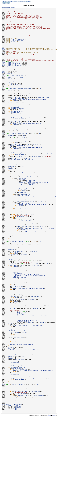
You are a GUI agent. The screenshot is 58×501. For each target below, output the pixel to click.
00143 (3, 195)
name (9, 485)
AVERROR (16, 119)
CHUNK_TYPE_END (12, 76)
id (47, 364)
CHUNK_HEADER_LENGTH (25, 108)
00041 (3, 61)
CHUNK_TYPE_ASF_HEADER (14, 74)
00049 (3, 72)
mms (24, 93)
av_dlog (10, 173)
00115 (3, 158)
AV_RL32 (23, 153)
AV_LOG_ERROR (21, 118)
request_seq (14, 304)
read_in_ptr (14, 188)
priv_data (32, 91)
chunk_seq (16, 153)
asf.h (12, 51)
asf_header (23, 213)
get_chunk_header (20, 104)
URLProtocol (9, 483)
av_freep (10, 99)
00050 (3, 73)
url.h (12, 53)
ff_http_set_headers (13, 334)
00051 (3, 74)
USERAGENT (15, 325)
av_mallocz (28, 224)
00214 (3, 288)
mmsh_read (14, 460)
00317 (3, 423)
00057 (3, 82)
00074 (3, 104)
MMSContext (11, 82)
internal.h (14, 48)
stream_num (31, 357)
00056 (3, 81)
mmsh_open (14, 288)
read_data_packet (16, 158)
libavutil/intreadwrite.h (18, 45)
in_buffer (23, 163)
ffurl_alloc (13, 317)
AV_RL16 (17, 121)
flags (39, 288)
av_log (12, 118)
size (38, 460)
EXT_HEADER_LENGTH (24, 110)
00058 (3, 83)
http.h (13, 52)
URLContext (21, 89)
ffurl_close (13, 95)
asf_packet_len (20, 179)
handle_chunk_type (17, 423)
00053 (3, 77)
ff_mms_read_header (21, 470)
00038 (3, 57)
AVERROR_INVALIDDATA (19, 140)
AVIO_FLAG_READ (35, 317)
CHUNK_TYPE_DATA (12, 73)
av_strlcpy (11, 306)
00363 (3, 483)
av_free (10, 97)
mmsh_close (15, 89)
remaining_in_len (15, 190)
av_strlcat (13, 368)
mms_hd (27, 115)
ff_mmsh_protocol (17, 483)
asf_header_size (30, 215)
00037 (3, 56)
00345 (3, 460)
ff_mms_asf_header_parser (25, 250)
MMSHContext (10, 86)
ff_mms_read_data (20, 475)
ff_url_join (11, 314)
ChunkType (9, 78)
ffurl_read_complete (16, 115)
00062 (3, 89)
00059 (3, 85)
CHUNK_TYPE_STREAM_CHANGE (15, 77)
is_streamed (24, 304)
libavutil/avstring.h (17, 47)
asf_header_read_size (21, 468)
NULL (15, 118)
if (8, 94)
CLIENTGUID (16, 330)
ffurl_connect (15, 336)
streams (42, 364)
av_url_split (11, 309)
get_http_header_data (17, 195)
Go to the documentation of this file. (8, 7)
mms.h (12, 49)
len (40, 104)
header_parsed (22, 212)
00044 (3, 65)
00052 (3, 76)
